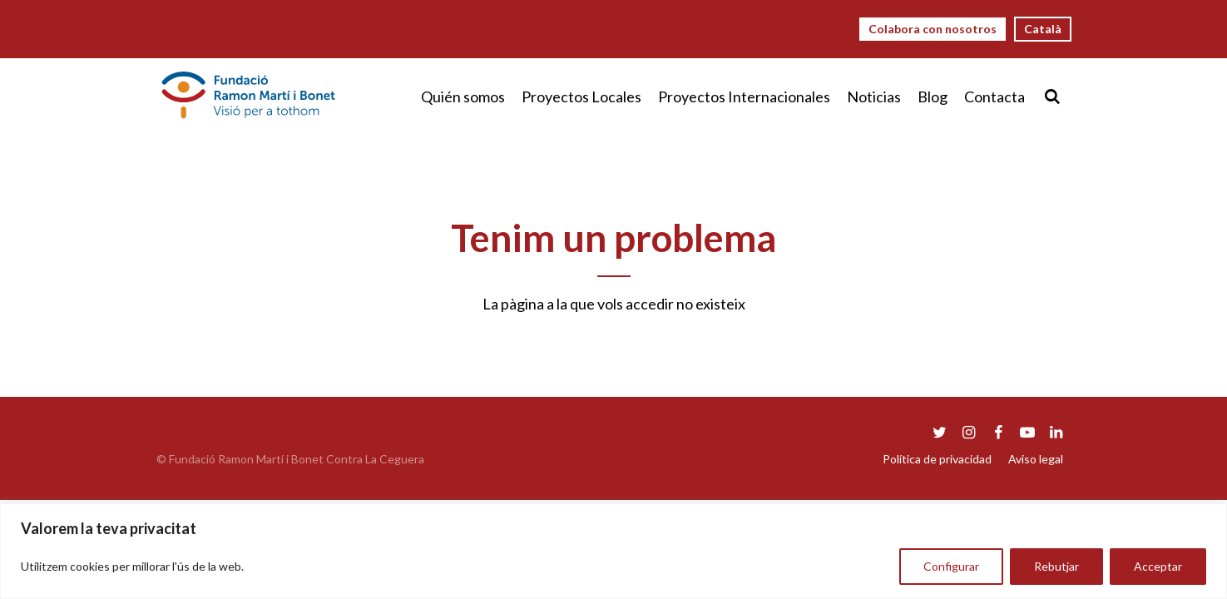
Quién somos (463, 96)
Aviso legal (1035, 459)
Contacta (994, 96)
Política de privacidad (937, 459)
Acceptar (1158, 566)
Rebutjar (1056, 566)
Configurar (951, 566)
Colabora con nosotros (932, 29)
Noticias (874, 96)
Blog (932, 96)
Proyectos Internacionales (744, 96)
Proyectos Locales (581, 96)
